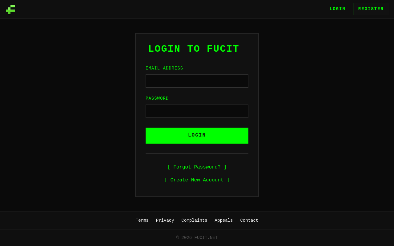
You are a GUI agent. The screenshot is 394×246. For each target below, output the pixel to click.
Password (157, 98)
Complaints (194, 220)
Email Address (164, 68)
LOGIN (197, 135)
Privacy (165, 220)
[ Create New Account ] (196, 180)
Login (338, 9)
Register (371, 9)
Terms (142, 220)
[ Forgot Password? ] (197, 167)
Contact (249, 220)
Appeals (224, 220)
